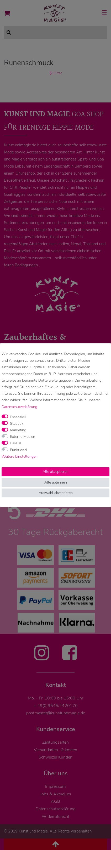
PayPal (15, 443)
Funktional (18, 449)
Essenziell (18, 417)
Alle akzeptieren (55, 471)
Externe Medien (22, 436)
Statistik (16, 423)
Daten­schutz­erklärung (19, 406)
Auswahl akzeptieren (56, 492)
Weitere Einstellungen (20, 456)
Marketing (18, 430)
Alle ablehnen (55, 482)
